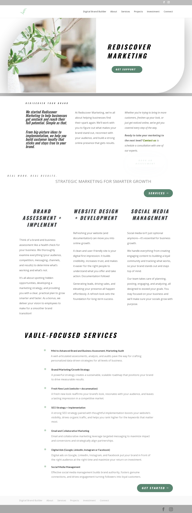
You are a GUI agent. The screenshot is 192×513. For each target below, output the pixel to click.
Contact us (149, 140)
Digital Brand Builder (94, 11)
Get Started (153, 488)
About (113, 11)
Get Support (126, 69)
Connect (168, 11)
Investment (153, 11)
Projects (138, 11)
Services (125, 11)
